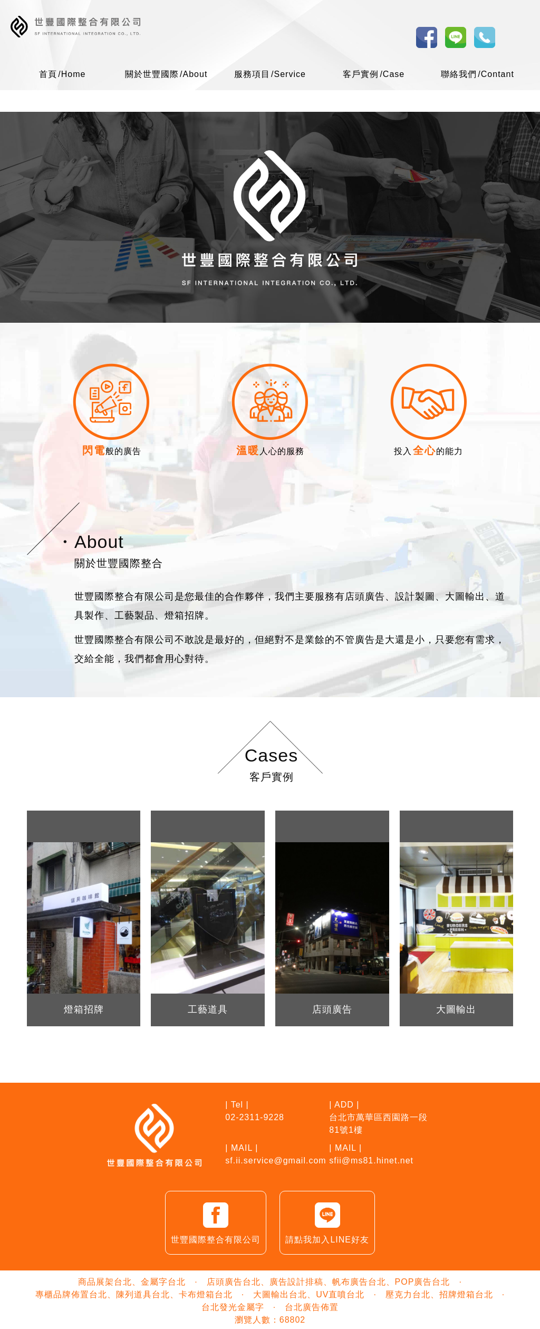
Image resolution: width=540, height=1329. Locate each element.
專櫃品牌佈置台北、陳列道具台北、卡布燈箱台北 (134, 1294)
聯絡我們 (477, 74)
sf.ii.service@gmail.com (275, 1160)
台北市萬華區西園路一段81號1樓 (378, 1123)
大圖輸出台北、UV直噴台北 (308, 1294)
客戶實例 (373, 74)
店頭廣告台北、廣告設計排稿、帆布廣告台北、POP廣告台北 (328, 1281)
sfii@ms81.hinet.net (371, 1160)
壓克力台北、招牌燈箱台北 (439, 1294)
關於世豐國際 (166, 74)
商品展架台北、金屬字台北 (132, 1281)
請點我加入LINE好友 (327, 1221)
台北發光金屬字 (232, 1307)
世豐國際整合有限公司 (216, 1221)
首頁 (62, 74)
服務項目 (270, 74)
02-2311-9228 (254, 1117)
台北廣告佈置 (312, 1307)
